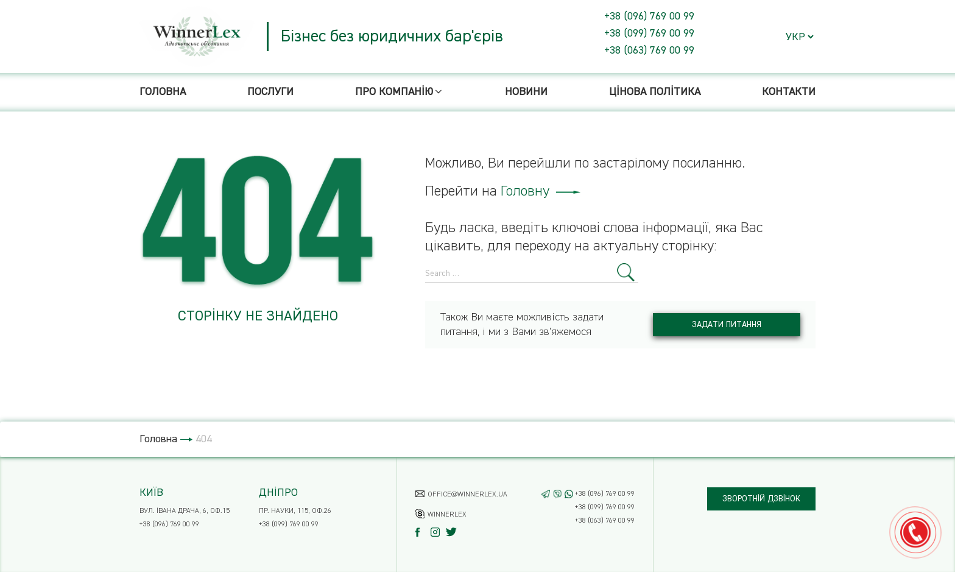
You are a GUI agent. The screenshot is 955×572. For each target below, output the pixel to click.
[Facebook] (423, 532)
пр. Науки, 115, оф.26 (295, 511)
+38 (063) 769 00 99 (649, 50)
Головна (162, 92)
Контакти (789, 92)
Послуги (270, 92)
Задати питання (726, 324)
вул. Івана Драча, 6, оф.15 (184, 511)
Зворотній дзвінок (761, 499)
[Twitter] (453, 532)
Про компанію (399, 92)
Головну (540, 191)
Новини (526, 92)
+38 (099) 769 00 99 (649, 33)
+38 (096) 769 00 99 (649, 16)
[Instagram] (438, 532)
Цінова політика (654, 92)
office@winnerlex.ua (467, 494)
